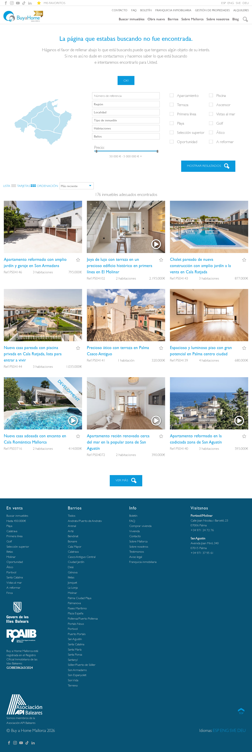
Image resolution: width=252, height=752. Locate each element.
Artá (70, 531)
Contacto (119, 10)
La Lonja (73, 587)
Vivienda (134, 531)
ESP (223, 3)
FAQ (134, 10)
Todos (71, 515)
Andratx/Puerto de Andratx (85, 521)
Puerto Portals (76, 634)
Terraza (182, 104)
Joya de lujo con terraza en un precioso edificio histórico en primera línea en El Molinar (119, 265)
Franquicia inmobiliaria (173, 10)
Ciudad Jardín (76, 562)
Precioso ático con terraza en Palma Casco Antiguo (118, 350)
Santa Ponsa (75, 654)
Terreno (73, 685)
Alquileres (241, 10)
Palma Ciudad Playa (79, 598)
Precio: (99, 147)
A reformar (225, 141)
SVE (238, 3)
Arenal (72, 526)
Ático (220, 132)
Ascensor (223, 104)
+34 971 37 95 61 (202, 553)
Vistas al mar (225, 114)
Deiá (70, 567)
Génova (72, 572)
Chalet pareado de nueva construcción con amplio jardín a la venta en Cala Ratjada (200, 265)
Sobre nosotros (217, 19)
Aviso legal (135, 557)
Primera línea (186, 114)
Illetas (9, 551)
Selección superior (190, 132)
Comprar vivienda (140, 526)
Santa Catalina (14, 577)
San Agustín (75, 639)
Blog (235, 19)
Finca (9, 593)
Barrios (173, 19)
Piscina (221, 95)
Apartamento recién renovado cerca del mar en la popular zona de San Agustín (118, 442)
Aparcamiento (188, 95)
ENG (231, 3)
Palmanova (74, 603)
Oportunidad (187, 141)
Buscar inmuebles (131, 19)
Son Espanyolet (77, 675)
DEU (246, 3)
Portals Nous (76, 624)
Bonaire (72, 541)
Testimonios (136, 551)
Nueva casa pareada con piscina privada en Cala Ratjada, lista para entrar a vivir (33, 354)
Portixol (11, 572)
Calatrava (11, 531)
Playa (180, 123)
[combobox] (126, 104)
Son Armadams (77, 670)
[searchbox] (126, 104)
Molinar (11, 557)
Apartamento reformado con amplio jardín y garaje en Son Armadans (35, 262)
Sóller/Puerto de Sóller (82, 665)
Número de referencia (108, 95)
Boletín (146, 10)
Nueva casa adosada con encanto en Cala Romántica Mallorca (35, 439)
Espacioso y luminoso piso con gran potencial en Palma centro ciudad (201, 350)
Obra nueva (156, 19)
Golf (219, 123)
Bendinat (73, 536)
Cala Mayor (74, 546)
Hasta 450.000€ (16, 521)
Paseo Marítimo (77, 608)
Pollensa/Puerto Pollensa (83, 618)
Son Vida (73, 680)
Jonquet (72, 582)
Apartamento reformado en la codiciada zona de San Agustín (196, 439)
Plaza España (75, 613)
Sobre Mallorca (192, 19)
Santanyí (73, 660)
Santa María (74, 649)
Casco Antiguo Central (82, 557)
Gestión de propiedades (212, 10)
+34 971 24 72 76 (202, 530)
